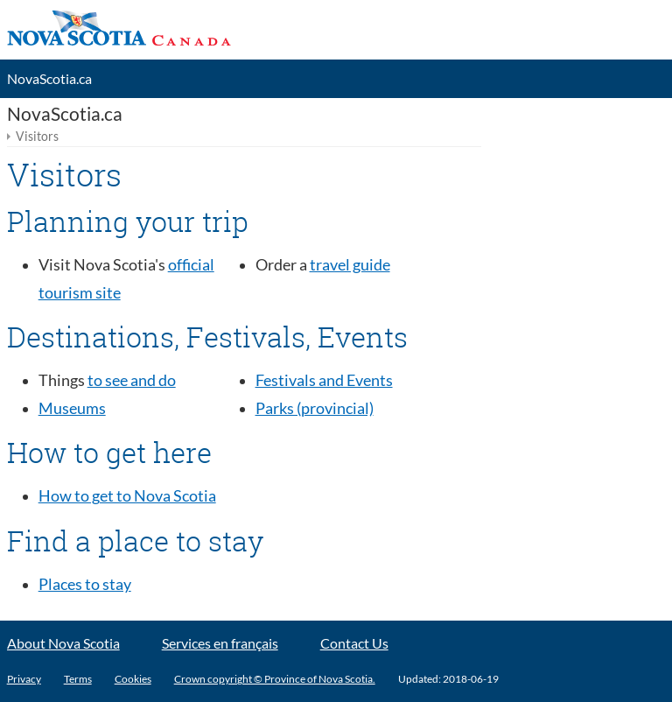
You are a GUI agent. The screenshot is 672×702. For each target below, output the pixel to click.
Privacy (24, 678)
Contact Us (354, 643)
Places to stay (84, 584)
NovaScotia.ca (49, 79)
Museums (72, 408)
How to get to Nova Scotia (127, 496)
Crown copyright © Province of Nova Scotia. (274, 678)
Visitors (37, 137)
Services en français (220, 643)
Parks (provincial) (315, 408)
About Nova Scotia (63, 643)
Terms (78, 678)
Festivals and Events (324, 380)
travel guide (350, 265)
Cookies (133, 678)
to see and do (132, 380)
